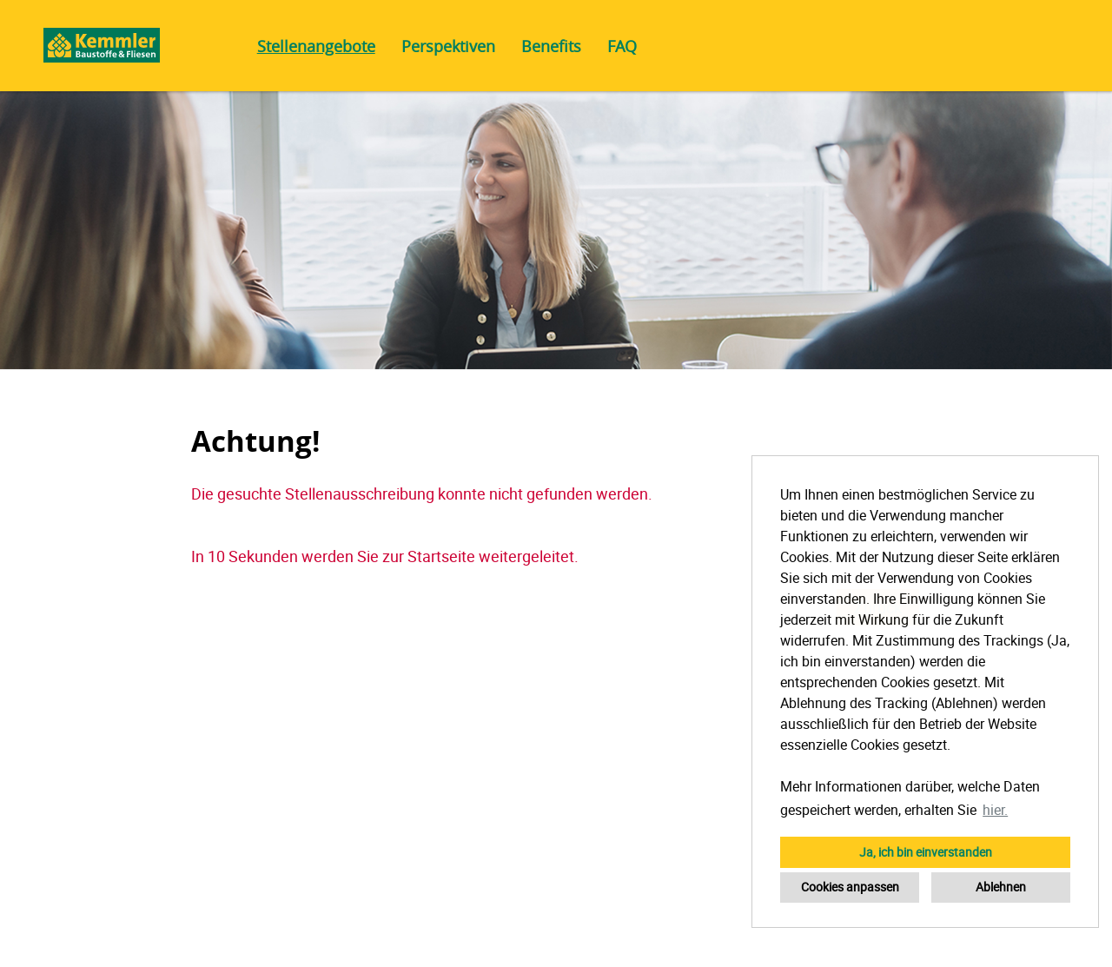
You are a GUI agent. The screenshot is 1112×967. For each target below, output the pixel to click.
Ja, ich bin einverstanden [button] (925, 852)
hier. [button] (995, 809)
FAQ (622, 46)
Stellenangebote (316, 46)
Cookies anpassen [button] (850, 886)
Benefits (551, 46)
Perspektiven (448, 46)
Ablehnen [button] (1001, 886)
